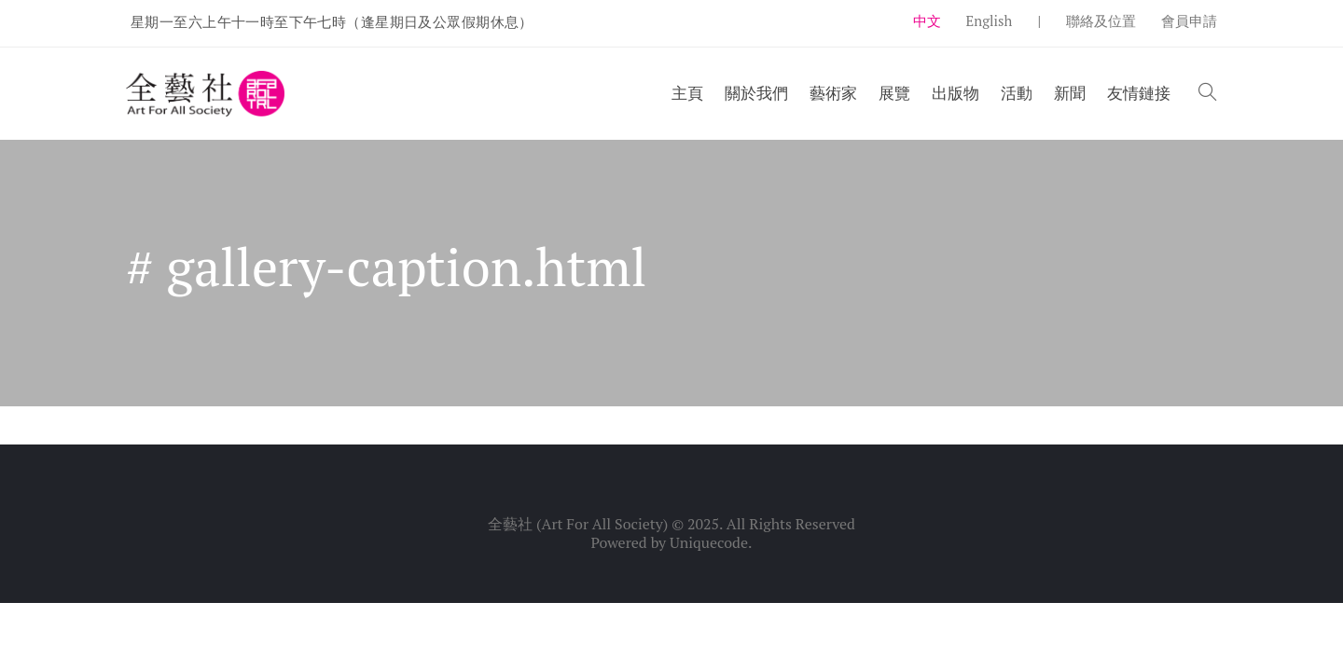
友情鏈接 (1138, 92)
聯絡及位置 (1101, 20)
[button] (1207, 93)
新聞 (1070, 92)
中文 (927, 20)
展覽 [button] (894, 92)
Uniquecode (709, 542)
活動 (1016, 92)
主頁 (687, 92)
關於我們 (756, 92)
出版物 (955, 92)
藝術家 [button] (833, 92)
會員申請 (1189, 20)
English (989, 20)
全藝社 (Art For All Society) (578, 524)
